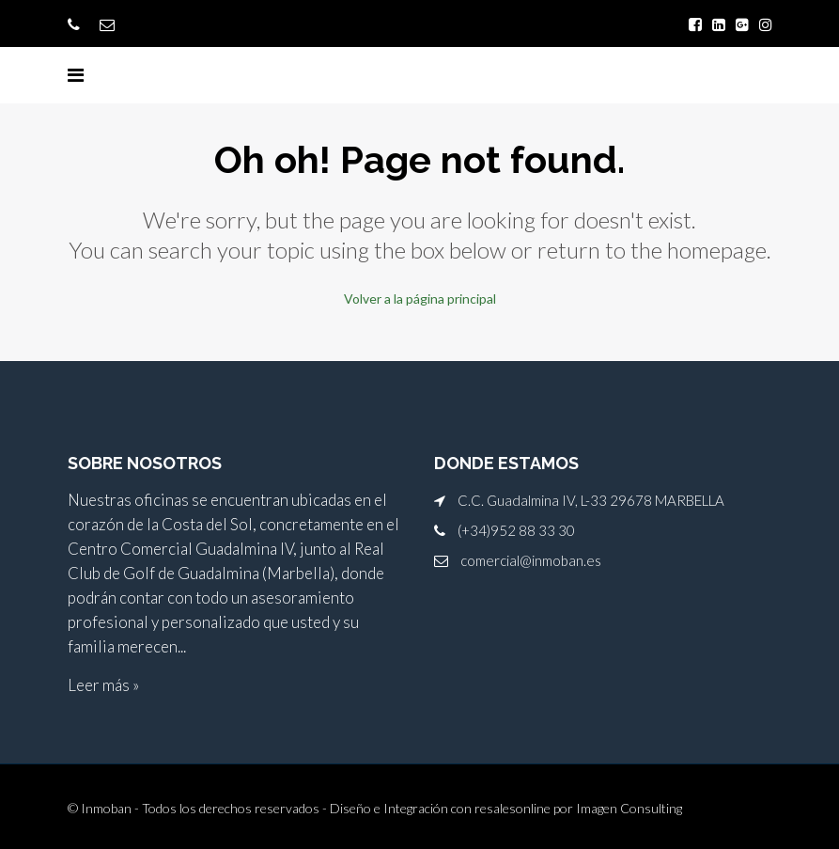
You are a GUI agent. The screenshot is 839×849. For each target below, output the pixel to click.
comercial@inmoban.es (530, 560)
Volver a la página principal (420, 299)
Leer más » (103, 685)
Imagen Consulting (629, 808)
